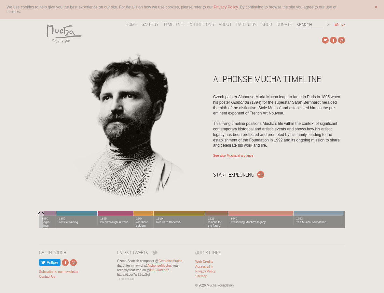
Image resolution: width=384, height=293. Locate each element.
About (225, 24)
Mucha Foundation (62, 33)
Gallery (150, 24)
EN (337, 24)
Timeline (173, 24)
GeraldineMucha (170, 261)
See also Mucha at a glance (233, 155)
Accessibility (204, 266)
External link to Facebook (333, 40)
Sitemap (201, 276)
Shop (266, 24)
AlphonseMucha (159, 265)
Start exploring (233, 175)
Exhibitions (200, 24)
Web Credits (204, 261)
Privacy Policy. (227, 7)
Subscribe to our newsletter (58, 271)
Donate (284, 24)
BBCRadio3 (158, 270)
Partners (246, 24)
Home (131, 24)
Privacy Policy (205, 271)
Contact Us (47, 276)
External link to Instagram (341, 40)
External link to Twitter (325, 40)
